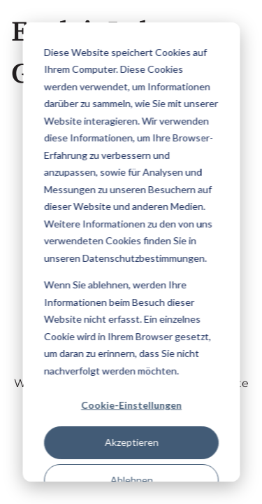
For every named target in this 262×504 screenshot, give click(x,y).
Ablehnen (131, 480)
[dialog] (131, 252)
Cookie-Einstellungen (131, 405)
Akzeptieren (131, 442)
